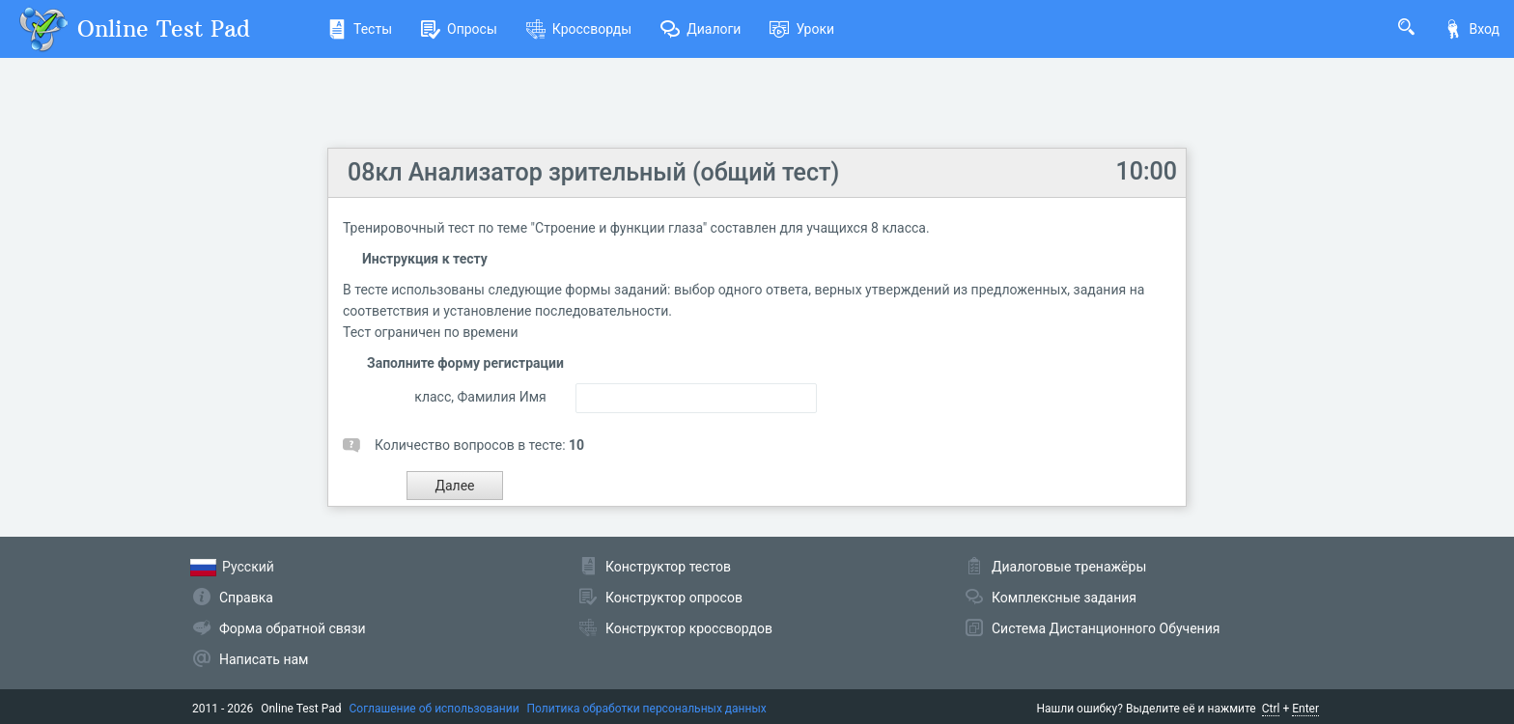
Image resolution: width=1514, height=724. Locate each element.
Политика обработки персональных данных (647, 708)
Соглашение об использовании (434, 708)
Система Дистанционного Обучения (1106, 628)
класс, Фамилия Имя (480, 396)
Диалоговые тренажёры (1069, 566)
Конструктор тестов (668, 566)
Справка (246, 597)
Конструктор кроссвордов (688, 628)
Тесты (359, 29)
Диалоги (700, 29)
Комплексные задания (1064, 597)
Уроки (802, 29)
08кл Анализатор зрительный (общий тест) (593, 172)
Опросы (459, 29)
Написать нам (263, 659)
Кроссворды (578, 29)
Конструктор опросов (674, 597)
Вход (1472, 29)
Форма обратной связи (292, 628)
